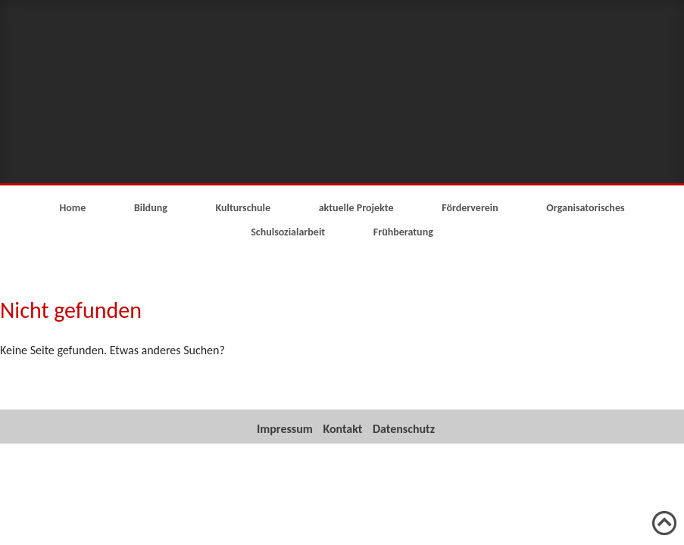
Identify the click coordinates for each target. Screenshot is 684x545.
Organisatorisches (585, 207)
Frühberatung (403, 232)
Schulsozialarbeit (288, 232)
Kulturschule (242, 207)
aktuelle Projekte (356, 207)
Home (72, 207)
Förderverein (470, 207)
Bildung (150, 207)
